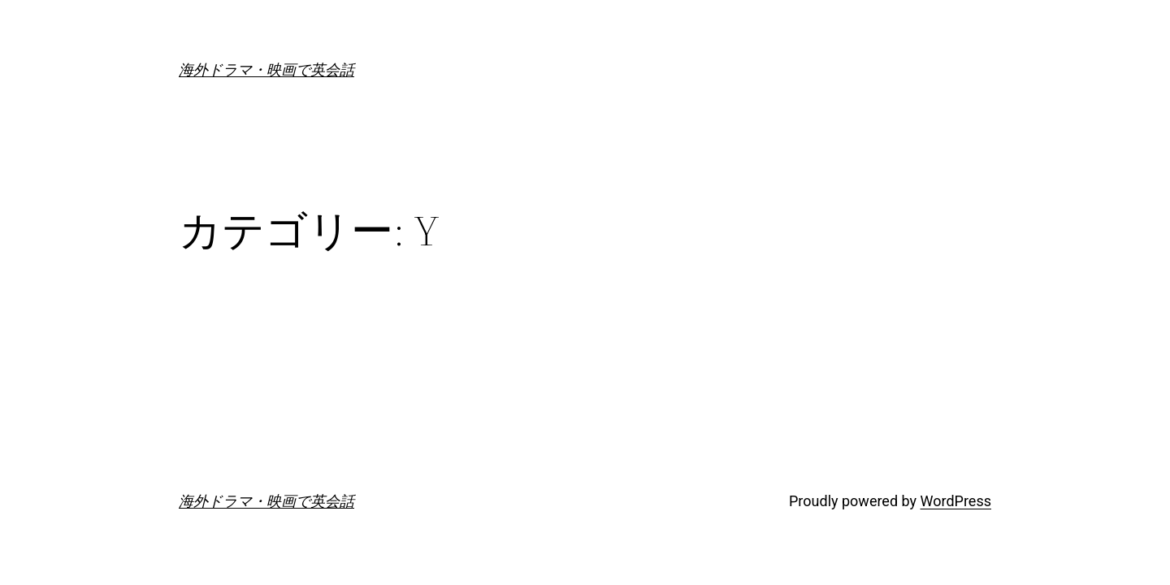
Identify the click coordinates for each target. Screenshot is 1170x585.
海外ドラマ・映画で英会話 (266, 69)
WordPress (956, 500)
